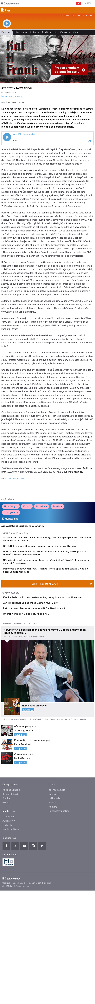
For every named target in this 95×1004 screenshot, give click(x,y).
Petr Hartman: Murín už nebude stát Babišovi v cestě (45, 705)
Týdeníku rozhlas (73, 525)
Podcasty (7, 938)
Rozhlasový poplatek (59, 924)
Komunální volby (11, 907)
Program (64, 16)
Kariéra (52, 916)
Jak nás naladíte (57, 903)
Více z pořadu (12, 674)
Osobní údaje (19, 996)
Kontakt (53, 920)
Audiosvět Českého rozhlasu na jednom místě (22, 580)
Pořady (34, 32)
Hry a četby (10, 560)
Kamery (90, 16)
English (47, 996)
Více (77, 32)
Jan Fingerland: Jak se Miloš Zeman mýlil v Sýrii (42, 692)
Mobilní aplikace (11, 943)
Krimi (26, 560)
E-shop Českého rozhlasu (20, 737)
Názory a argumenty (11, 96)
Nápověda (54, 907)
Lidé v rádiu (55, 912)
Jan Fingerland (16, 532)
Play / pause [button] (7, 191)
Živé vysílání (11, 566)
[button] (90, 195)
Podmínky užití (34, 996)
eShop (6, 916)
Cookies (6, 996)
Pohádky (41, 560)
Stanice (6, 912)
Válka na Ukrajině (11, 903)
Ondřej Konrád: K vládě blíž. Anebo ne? (37, 719)
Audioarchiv (78, 16)
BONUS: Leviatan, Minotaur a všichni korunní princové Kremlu (50, 604)
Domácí (6, 32)
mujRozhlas (7, 553)
